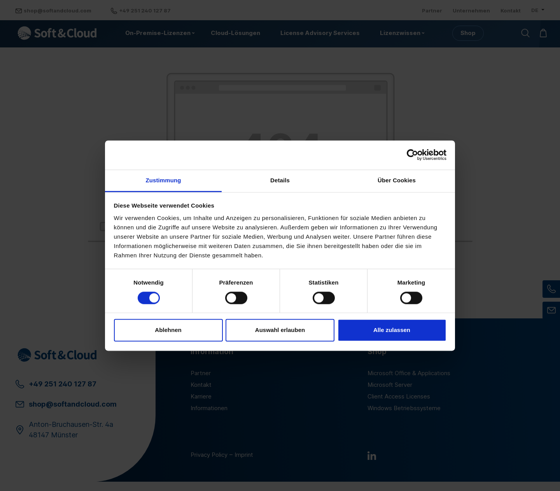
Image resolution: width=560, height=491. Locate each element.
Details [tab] (280, 180)
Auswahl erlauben (280, 330)
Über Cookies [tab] (397, 180)
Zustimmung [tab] (163, 180)
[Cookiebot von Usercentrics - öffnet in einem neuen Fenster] (412, 155)
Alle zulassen (391, 330)
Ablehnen (168, 330)
